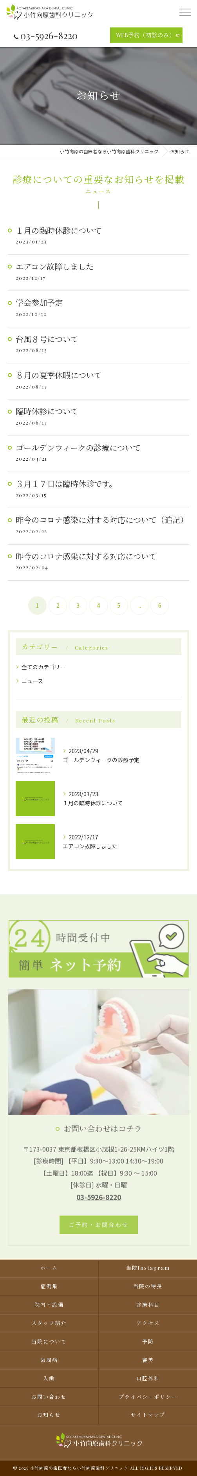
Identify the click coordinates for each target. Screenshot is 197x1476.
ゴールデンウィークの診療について (78, 447)
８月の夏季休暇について (59, 375)
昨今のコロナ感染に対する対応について (86, 556)
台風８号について (47, 339)
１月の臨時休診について (59, 230)
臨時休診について (47, 411)
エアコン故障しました (55, 266)
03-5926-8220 (46, 35)
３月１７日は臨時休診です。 (66, 483)
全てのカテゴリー (43, 667)
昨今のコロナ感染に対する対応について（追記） (102, 519)
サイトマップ (148, 1414)
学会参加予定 (39, 302)
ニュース (32, 681)
